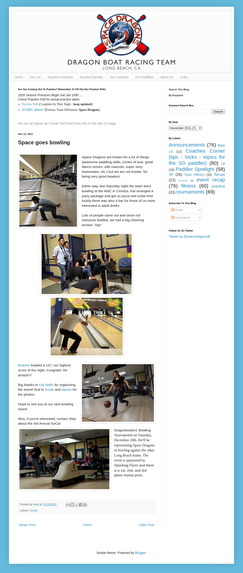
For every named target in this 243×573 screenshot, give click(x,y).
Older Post (146, 525)
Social (33, 510)
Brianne (24, 365)
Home (18, 77)
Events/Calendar (91, 77)
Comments (180, 217)
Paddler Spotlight (195, 169)
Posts (177, 210)
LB (223, 163)
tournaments (191, 192)
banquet (183, 180)
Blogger (140, 553)
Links (184, 77)
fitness (188, 186)
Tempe (219, 174)
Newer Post (27, 525)
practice (218, 186)
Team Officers (194, 174)
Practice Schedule (60, 77)
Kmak (49, 389)
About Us (166, 77)
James (66, 389)
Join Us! (35, 77)
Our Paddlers (144, 77)
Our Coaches (119, 77)
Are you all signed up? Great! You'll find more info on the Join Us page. (67, 123)
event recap (210, 180)
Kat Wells (46, 385)
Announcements (187, 145)
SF (171, 174)
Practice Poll (30, 104)
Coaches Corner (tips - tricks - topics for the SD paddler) (197, 157)
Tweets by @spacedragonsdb (189, 236)
